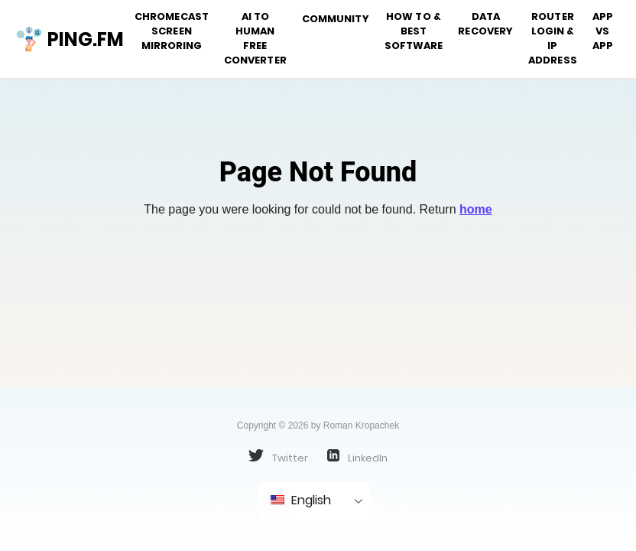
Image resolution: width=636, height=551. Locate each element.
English (301, 500)
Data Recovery (485, 23)
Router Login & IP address (552, 38)
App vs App (602, 31)
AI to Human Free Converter (255, 38)
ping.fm (63, 39)
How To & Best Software (414, 31)
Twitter (278, 457)
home (475, 209)
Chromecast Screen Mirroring (172, 31)
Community (335, 18)
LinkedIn (357, 457)
